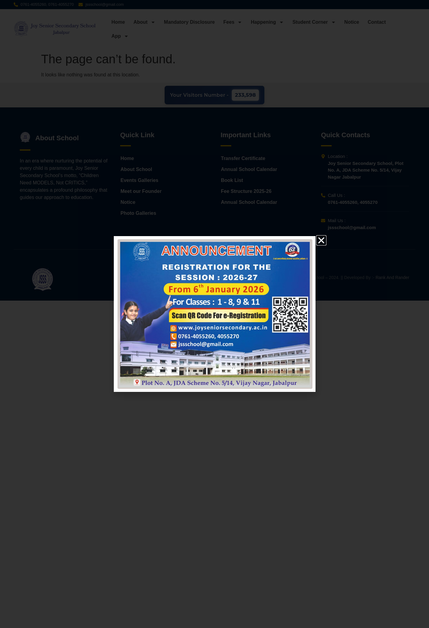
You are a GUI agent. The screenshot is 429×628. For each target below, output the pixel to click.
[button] (321, 240)
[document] (214, 314)
